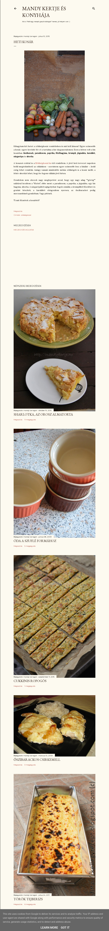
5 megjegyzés (29, 546)
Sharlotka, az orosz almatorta (43, 414)
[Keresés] (93, 8)
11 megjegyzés (30, 420)
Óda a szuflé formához (35, 541)
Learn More (49, 927)
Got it (65, 927)
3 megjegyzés (30, 765)
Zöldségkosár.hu (43, 163)
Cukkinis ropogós (30, 681)
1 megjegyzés (29, 686)
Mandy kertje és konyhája (44, 11)
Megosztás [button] (18, 211)
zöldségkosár (26, 215)
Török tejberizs (28, 899)
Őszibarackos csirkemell (37, 759)
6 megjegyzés (30, 904)
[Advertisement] (54, 258)
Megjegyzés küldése (24, 230)
